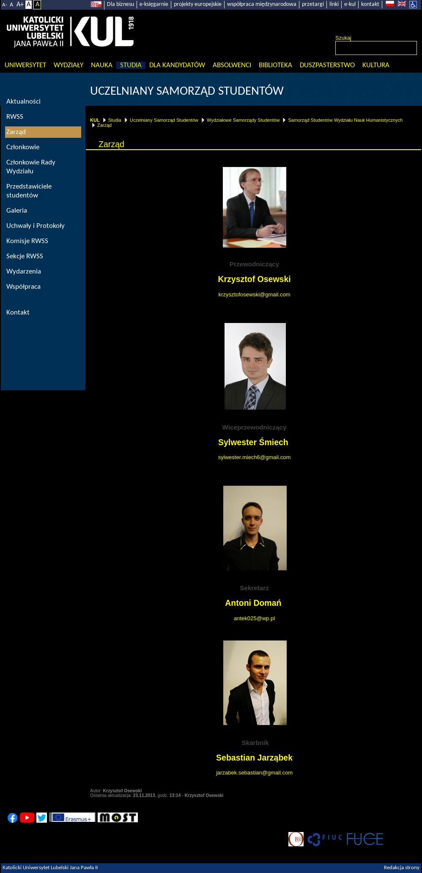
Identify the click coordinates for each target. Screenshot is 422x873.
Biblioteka (275, 65)
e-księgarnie (154, 4)
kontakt (370, 4)
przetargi (313, 4)
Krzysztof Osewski (254, 279)
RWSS (14, 116)
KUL (95, 120)
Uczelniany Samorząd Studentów (187, 91)
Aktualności (23, 101)
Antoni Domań (254, 603)
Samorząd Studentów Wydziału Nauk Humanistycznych (345, 120)
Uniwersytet (25, 65)
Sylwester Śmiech (253, 442)
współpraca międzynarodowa (261, 4)
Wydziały (68, 65)
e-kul (350, 4)
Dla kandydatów (177, 65)
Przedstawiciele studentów (29, 191)
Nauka (101, 65)
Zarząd (104, 125)
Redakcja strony (401, 867)
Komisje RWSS (27, 241)
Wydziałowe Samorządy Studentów (243, 120)
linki (334, 4)
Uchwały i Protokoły (35, 226)
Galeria (16, 210)
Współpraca (23, 286)
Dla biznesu (120, 4)
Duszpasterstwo (327, 65)
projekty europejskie (198, 4)
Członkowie (22, 147)
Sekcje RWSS (24, 256)
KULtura (375, 65)
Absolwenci (232, 65)
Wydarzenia (23, 271)
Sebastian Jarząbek (254, 757)
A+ (20, 4)
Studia (131, 65)
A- (4, 5)
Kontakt (18, 312)
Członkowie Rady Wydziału (30, 167)
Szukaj (343, 38)
